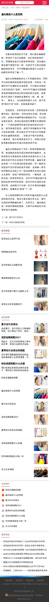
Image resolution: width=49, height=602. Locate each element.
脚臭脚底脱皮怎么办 (10, 278)
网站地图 (8, 580)
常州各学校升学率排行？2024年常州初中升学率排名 (26, 541)
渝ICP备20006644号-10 (24, 591)
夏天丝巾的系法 (9, 324)
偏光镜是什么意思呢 (14, 495)
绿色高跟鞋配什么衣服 (13, 363)
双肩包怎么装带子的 (10, 239)
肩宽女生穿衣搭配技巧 (11, 304)
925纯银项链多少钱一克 (15, 521)
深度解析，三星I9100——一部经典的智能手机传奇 (25, 570)
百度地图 (40, 580)
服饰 (18, 7)
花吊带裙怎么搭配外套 (11, 265)
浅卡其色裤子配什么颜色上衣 (14, 291)
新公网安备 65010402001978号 (19, 594)
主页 (12, 7)
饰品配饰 (25, 7)
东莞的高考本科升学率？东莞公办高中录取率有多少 (25, 545)
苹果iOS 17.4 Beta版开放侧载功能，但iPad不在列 (25, 558)
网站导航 (29, 580)
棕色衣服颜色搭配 (13, 490)
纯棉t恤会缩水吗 (8, 252)
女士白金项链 (11, 526)
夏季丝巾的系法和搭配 (13, 350)
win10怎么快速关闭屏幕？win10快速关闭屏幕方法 (25, 550)
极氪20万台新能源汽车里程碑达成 (18, 562)
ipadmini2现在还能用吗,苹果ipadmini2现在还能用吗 (25, 554)
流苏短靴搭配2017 (11, 337)
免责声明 (19, 580)
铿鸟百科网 (7, 2)
